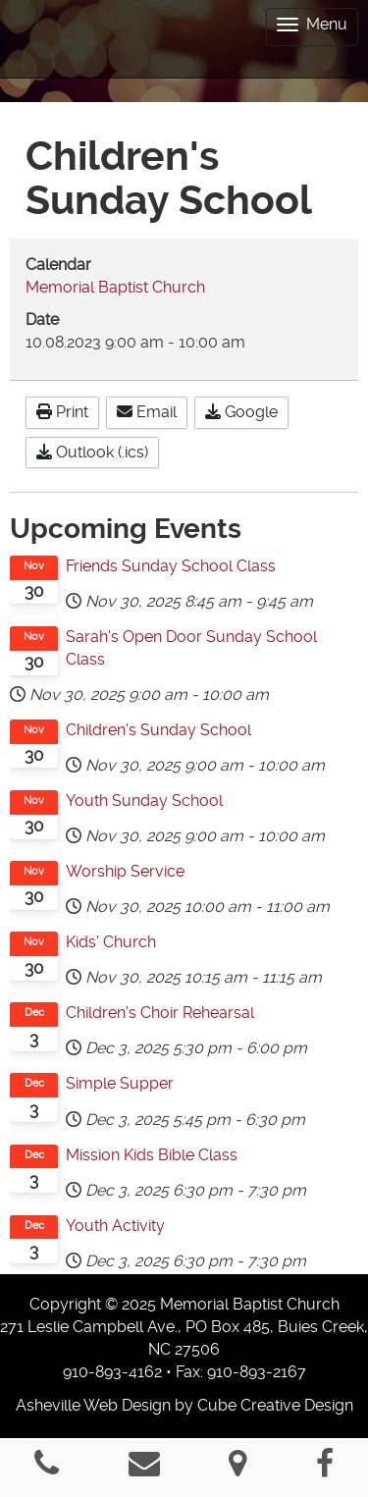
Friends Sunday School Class (171, 566)
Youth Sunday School (144, 800)
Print (62, 411)
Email (147, 411)
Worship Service (125, 871)
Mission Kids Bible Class (151, 1155)
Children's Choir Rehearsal (160, 1012)
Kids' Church (111, 942)
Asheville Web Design (93, 1405)
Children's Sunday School (158, 730)
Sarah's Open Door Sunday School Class (191, 647)
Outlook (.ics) (92, 452)
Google (241, 411)
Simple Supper (120, 1083)
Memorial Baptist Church (115, 287)
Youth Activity (115, 1225)
